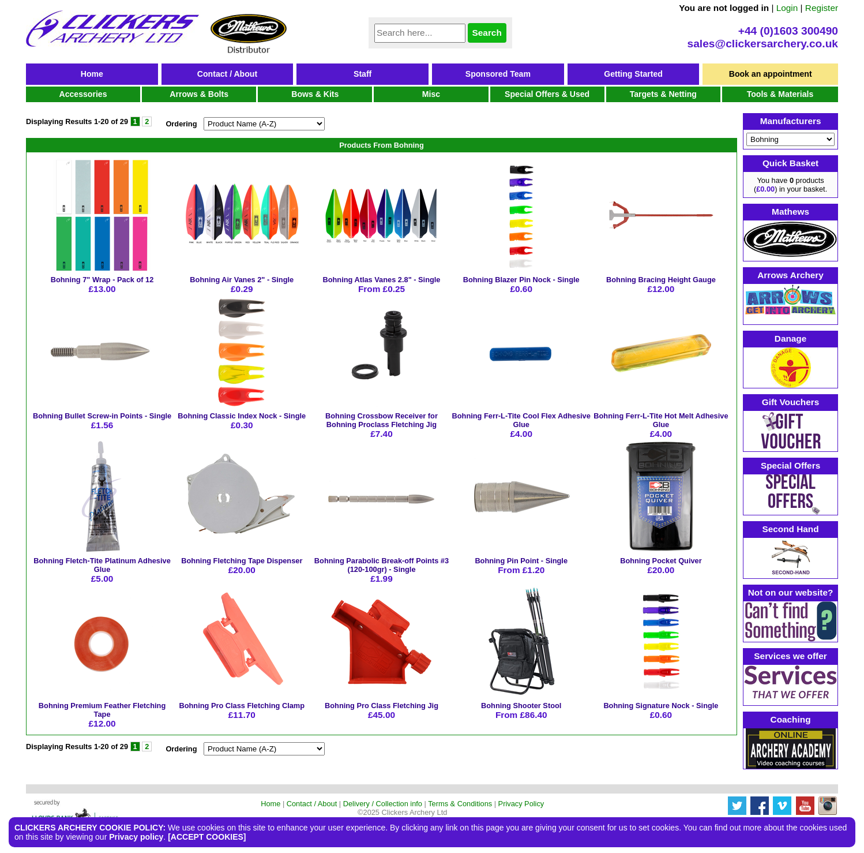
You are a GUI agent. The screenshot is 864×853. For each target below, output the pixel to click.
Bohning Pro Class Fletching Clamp (242, 705)
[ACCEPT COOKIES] (207, 836)
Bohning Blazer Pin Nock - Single (521, 279)
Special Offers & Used (547, 94)
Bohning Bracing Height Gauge (661, 279)
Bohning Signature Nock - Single (660, 705)
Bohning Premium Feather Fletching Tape (102, 710)
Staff (362, 73)
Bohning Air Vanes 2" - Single (242, 279)
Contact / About (227, 73)
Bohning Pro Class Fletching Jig (381, 705)
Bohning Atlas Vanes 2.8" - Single (381, 279)
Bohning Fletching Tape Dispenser (241, 560)
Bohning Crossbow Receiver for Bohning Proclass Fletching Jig (381, 420)
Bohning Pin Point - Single (521, 560)
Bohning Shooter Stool (521, 705)
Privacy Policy (521, 803)
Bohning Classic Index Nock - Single (242, 415)
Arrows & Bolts (199, 94)
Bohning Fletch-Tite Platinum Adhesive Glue (101, 565)
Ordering (181, 123)
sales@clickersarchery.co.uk (762, 44)
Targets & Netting (663, 94)
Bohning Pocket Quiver (661, 560)
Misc (431, 94)
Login (787, 8)
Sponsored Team (498, 73)
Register (821, 8)
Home (92, 73)
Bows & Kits (315, 94)
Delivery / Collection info (382, 803)
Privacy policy (136, 836)
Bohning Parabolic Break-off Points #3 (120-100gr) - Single (381, 565)
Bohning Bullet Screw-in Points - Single (102, 415)
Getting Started (633, 73)
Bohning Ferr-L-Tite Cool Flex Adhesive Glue (521, 420)
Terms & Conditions (460, 803)
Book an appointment (770, 73)
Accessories (83, 94)
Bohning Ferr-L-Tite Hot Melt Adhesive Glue (660, 420)
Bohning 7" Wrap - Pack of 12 (102, 279)
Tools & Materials (780, 94)
